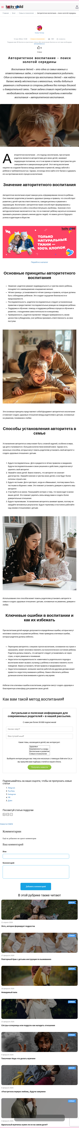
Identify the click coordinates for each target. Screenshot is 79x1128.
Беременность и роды (39, 749)
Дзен (10, 800)
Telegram (11, 788)
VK (9, 797)
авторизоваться (39, 44)
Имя (4, 852)
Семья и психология (39, 754)
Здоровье (39, 746)
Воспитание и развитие (39, 751)
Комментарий (8, 863)
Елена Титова (39, 33)
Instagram (12, 794)
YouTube (11, 791)
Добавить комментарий (36, 887)
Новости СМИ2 (6, 824)
